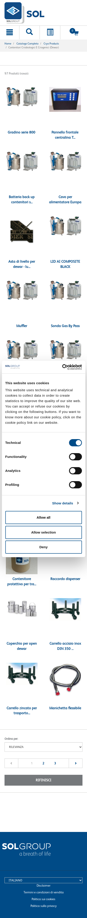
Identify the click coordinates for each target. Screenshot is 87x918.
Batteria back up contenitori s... (22, 199)
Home (8, 43)
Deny (43, 547)
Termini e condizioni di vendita (44, 892)
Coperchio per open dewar (22, 646)
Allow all (43, 517)
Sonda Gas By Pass (65, 326)
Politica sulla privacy (44, 906)
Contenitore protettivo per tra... (21, 581)
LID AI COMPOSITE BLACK (65, 264)
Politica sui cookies (43, 899)
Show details (62, 503)
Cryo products (51, 43)
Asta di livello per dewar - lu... (21, 264)
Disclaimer (43, 885)
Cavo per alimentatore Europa (65, 199)
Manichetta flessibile (65, 708)
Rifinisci (43, 780)
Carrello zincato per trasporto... (22, 710)
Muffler (21, 326)
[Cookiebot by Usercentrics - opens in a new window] (62, 367)
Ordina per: (11, 738)
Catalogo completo (27, 43)
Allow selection (43, 532)
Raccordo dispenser (65, 579)
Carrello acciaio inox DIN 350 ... (65, 646)
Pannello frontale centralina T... (65, 135)
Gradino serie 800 (21, 132)
